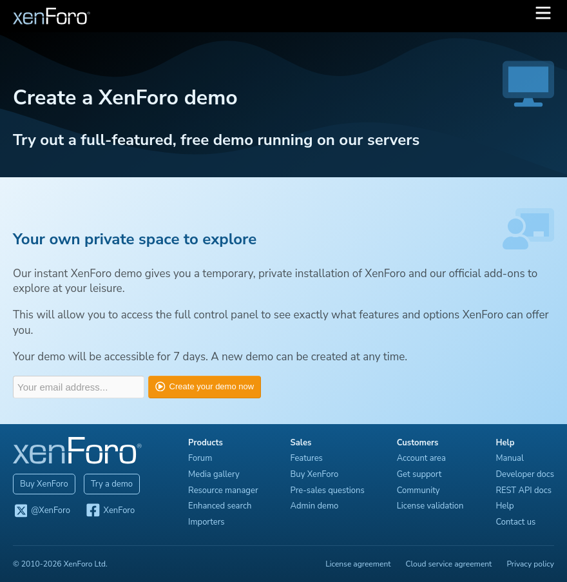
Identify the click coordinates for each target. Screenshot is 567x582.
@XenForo (41, 511)
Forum (200, 458)
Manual (509, 458)
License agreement (357, 564)
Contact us (515, 522)
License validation (430, 506)
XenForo (110, 511)
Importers (206, 522)
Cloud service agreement (449, 564)
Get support (419, 474)
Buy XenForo (44, 484)
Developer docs (524, 474)
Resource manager (223, 490)
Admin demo (315, 506)
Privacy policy (530, 564)
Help (504, 506)
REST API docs (523, 490)
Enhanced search (219, 506)
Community (418, 490)
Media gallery (214, 474)
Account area (421, 458)
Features (307, 458)
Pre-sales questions (328, 490)
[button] (543, 16)
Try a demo (112, 484)
